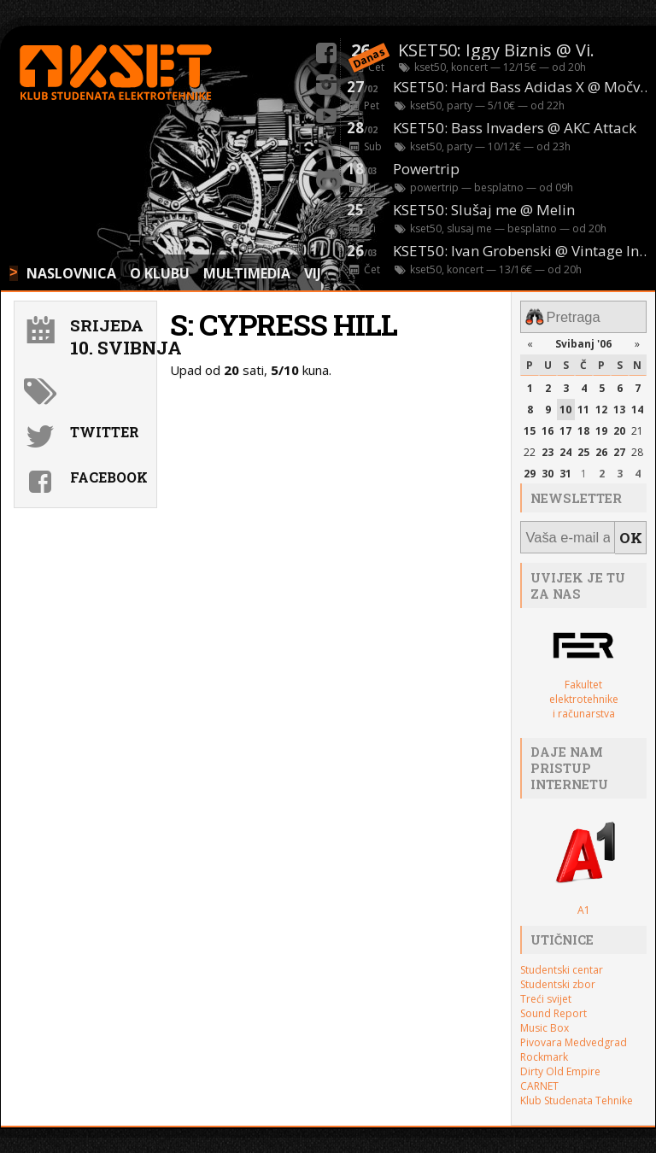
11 (583, 405)
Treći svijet (545, 988)
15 (530, 426)
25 (583, 447)
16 (548, 426)
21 (637, 426)
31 (565, 468)
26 (601, 447)
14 (637, 405)
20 (619, 426)
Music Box (544, 1017)
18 (583, 426)
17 (565, 426)
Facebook (109, 477)
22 (530, 447)
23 (548, 447)
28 (637, 447)
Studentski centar (561, 959)
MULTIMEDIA (246, 273)
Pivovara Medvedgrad (573, 1032)
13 (619, 405)
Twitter (104, 432)
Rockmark (544, 1046)
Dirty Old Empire (560, 1061)
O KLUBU (160, 273)
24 (565, 447)
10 (565, 405)
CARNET (539, 1075)
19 (601, 426)
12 (601, 405)
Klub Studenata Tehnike (576, 1090)
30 (548, 468)
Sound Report (553, 1003)
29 (530, 468)
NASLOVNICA (71, 273)
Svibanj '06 (583, 339)
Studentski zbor (557, 974)
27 (619, 447)
